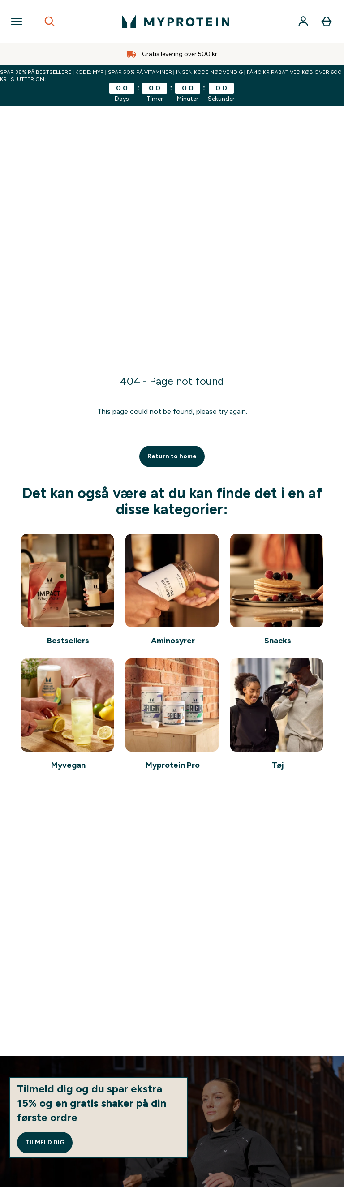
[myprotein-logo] (175, 21)
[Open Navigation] (16, 21)
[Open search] (49, 21)
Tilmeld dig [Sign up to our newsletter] (44, 1142)
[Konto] (303, 21)
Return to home (172, 456)
